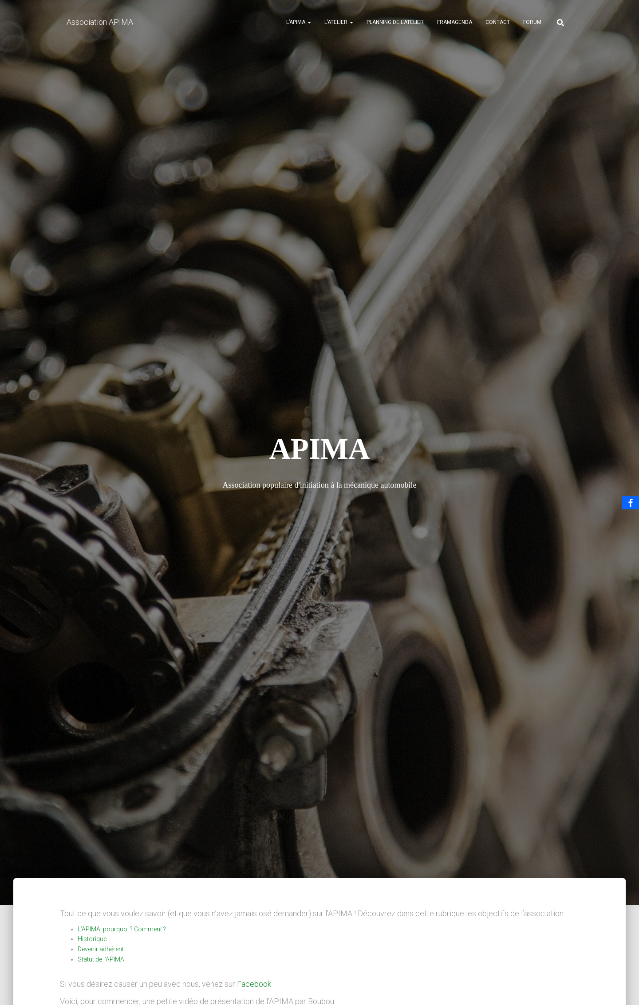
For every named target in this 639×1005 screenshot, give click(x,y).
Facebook (254, 984)
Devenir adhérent (101, 949)
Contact (497, 22)
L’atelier (338, 22)
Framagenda (454, 22)
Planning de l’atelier (395, 22)
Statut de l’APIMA (101, 959)
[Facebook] (630, 502)
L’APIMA (298, 22)
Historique (92, 938)
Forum (532, 22)
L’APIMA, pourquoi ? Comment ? (122, 929)
